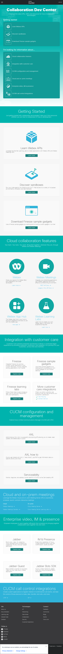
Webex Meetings (8, 506)
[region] (24, 649)
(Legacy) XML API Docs (45, 288)
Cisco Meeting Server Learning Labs (38, 509)
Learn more (31, 155)
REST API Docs (45, 285)
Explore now (17, 374)
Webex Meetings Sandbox (11, 509)
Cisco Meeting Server (34, 506)
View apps (15, 324)
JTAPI (5, 597)
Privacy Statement (7, 651)
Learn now (45, 327)
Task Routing (42, 396)
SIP (29, 597)
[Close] (46, 646)
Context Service (43, 398)
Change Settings (20, 651)
